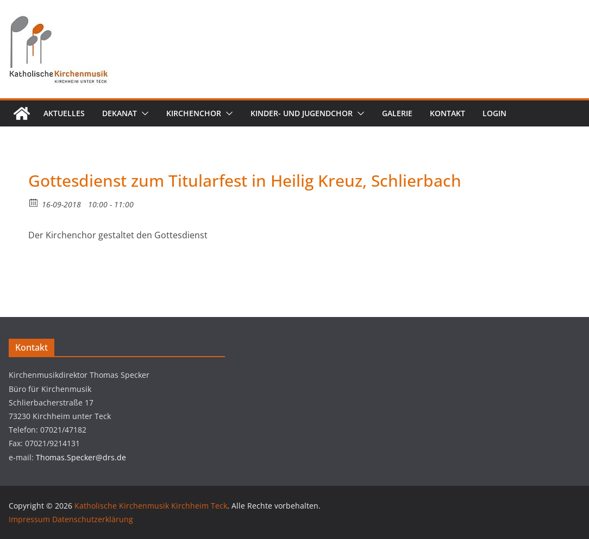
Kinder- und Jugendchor (301, 113)
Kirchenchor (193, 113)
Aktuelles (64, 113)
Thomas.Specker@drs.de (81, 457)
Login (494, 113)
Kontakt (447, 113)
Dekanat (119, 113)
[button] (143, 113)
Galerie (397, 113)
